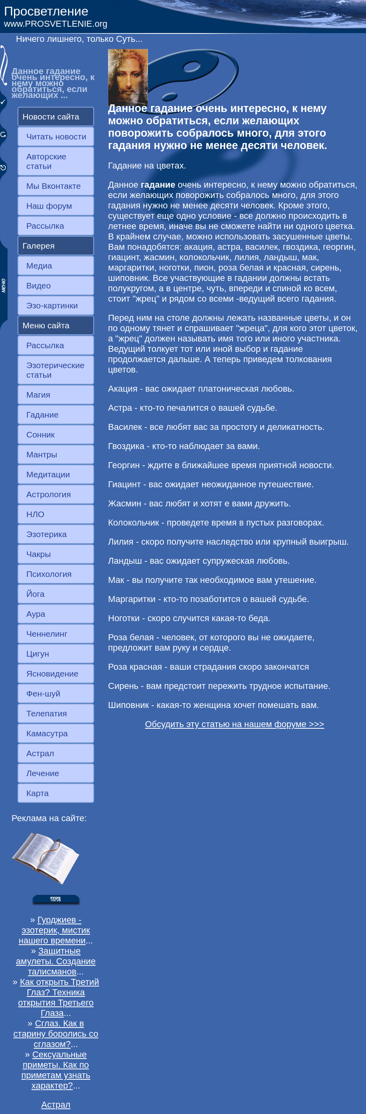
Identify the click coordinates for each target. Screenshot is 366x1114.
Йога (35, 593)
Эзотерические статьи (55, 370)
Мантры (41, 454)
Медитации (48, 474)
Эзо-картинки (52, 305)
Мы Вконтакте (53, 185)
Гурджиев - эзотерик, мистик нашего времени (54, 930)
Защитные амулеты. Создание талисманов (56, 961)
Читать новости (56, 136)
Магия (38, 394)
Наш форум (49, 205)
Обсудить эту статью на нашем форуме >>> (235, 724)
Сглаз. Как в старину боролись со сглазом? (56, 1033)
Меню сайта (46, 325)
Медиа (39, 265)
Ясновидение (52, 673)
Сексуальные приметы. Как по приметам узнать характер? (56, 1069)
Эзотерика (46, 534)
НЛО (35, 514)
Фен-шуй (43, 693)
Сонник (40, 434)
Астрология (48, 494)
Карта (37, 793)
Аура (35, 613)
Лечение (42, 773)
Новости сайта (51, 116)
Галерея (39, 245)
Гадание (42, 414)
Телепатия (46, 713)
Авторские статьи (46, 161)
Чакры (38, 554)
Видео (38, 285)
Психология (49, 574)
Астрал (40, 753)
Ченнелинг (46, 633)
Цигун (37, 653)
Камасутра (47, 733)
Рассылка (45, 225)
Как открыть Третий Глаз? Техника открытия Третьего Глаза (58, 997)
